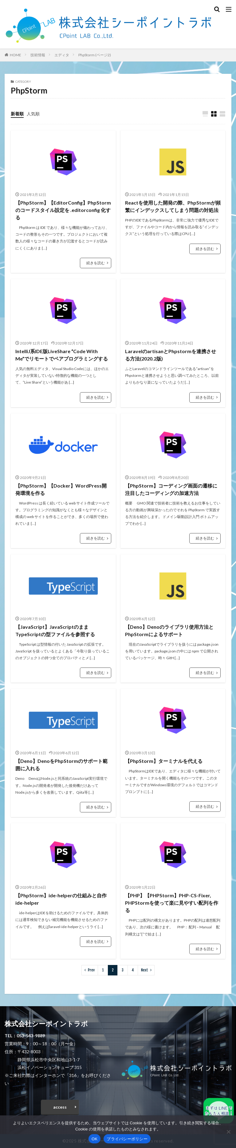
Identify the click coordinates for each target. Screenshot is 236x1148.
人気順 (33, 113)
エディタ (61, 55)
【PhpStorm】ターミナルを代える (164, 761)
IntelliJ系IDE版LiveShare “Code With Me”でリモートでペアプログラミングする (61, 354)
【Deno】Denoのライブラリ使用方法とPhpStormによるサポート (169, 630)
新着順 (17, 113)
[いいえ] (228, 1132)
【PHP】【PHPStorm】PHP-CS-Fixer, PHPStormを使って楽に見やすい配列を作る (171, 902)
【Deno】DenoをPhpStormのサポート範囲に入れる (61, 764)
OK (94, 1139)
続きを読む (95, 263)
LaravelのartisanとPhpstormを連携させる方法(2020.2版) (170, 354)
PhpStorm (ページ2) (94, 55)
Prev (91, 970)
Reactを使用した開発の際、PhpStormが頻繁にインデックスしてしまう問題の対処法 (173, 206)
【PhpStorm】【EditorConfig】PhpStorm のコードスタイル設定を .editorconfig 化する (63, 210)
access (60, 1107)
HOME (15, 55)
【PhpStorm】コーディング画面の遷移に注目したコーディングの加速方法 (171, 489)
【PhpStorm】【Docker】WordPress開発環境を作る (61, 489)
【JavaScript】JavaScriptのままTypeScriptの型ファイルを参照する (55, 630)
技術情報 (37, 55)
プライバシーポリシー (127, 1139)
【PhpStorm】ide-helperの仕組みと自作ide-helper (61, 899)
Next (144, 970)
